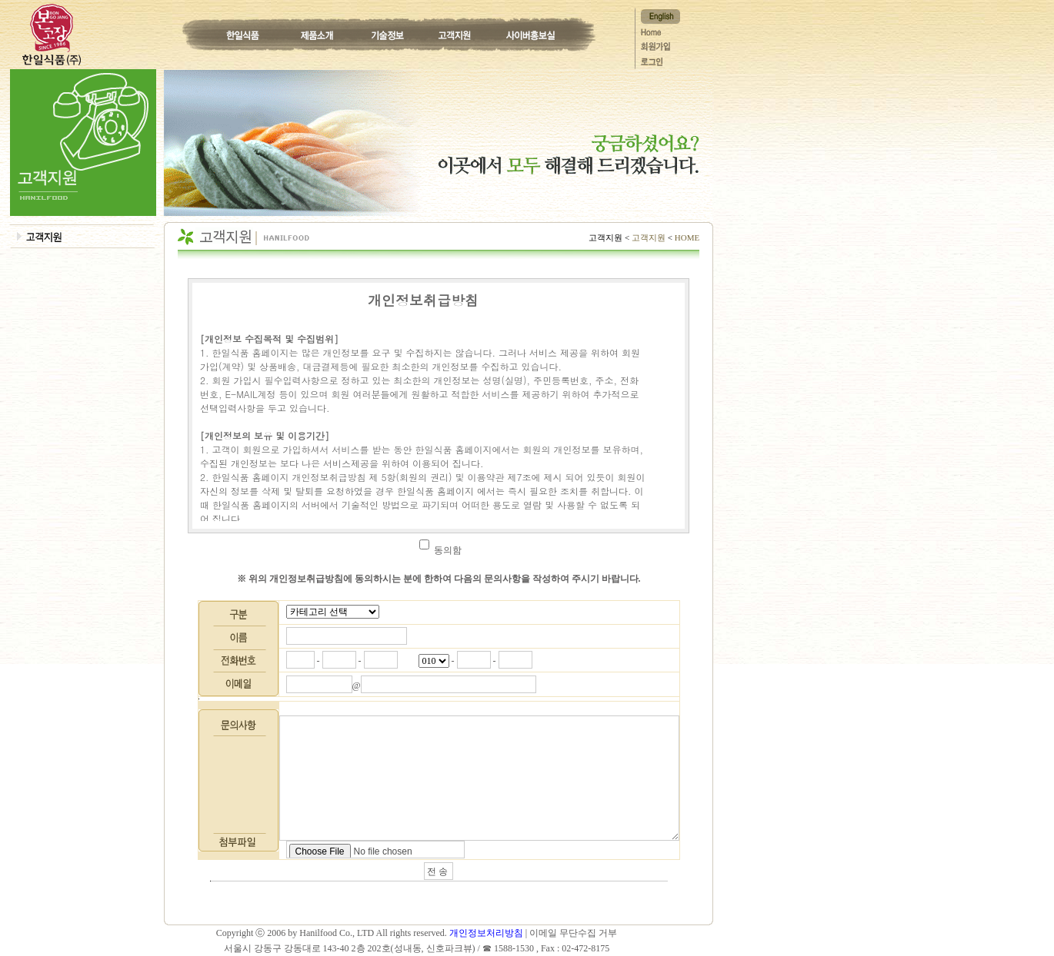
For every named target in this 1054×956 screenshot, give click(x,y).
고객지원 (648, 237)
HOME (685, 237)
